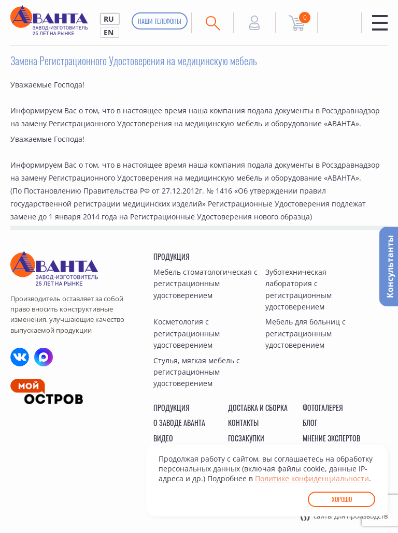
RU (109, 19)
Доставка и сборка (258, 407)
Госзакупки (246, 438)
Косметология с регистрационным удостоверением (186, 333)
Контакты (243, 422)
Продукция (171, 256)
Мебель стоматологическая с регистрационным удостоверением (205, 283)
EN (108, 32)
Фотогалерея (323, 407)
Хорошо (342, 499)
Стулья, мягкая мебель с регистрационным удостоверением (196, 372)
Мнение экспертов (331, 438)
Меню (380, 23)
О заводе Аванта (179, 422)
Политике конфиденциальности (312, 478)
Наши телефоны (159, 21)
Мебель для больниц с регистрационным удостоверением (305, 333)
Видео (163, 438)
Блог (310, 422)
